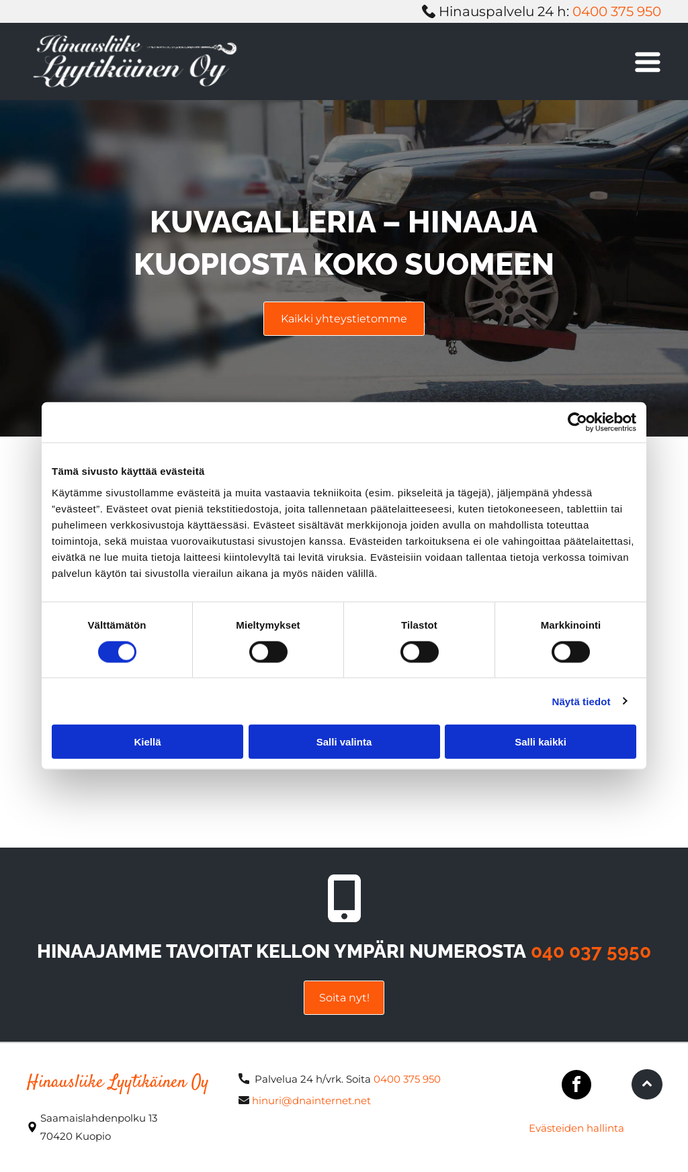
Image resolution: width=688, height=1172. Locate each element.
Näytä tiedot (581, 701)
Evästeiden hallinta (576, 1128)
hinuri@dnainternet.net (311, 1100)
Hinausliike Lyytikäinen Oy (118, 1082)
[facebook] (576, 1086)
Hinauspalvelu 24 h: (504, 11)
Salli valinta (344, 742)
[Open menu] (647, 61)
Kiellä (147, 742)
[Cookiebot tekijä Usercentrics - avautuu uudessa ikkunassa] (577, 422)
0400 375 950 (616, 11)
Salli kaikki (540, 742)
